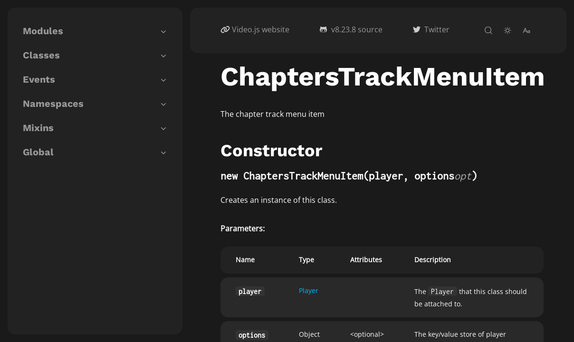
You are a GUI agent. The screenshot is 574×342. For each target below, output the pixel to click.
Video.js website (260, 29)
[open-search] (488, 30)
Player (308, 290)
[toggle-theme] (507, 30)
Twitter (437, 29)
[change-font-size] (526, 30)
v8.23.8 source (357, 29)
